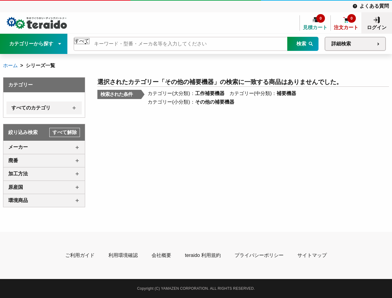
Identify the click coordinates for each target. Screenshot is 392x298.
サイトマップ (312, 255)
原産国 (15, 187)
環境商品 (18, 200)
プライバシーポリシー (259, 255)
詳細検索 (341, 43)
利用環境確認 (123, 255)
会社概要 (161, 255)
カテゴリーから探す (31, 43)
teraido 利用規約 (203, 255)
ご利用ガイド (80, 255)
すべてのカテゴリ (31, 107)
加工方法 (18, 173)
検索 (301, 43)
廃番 (13, 160)
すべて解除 (64, 132)
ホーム (10, 65)
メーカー (18, 147)
